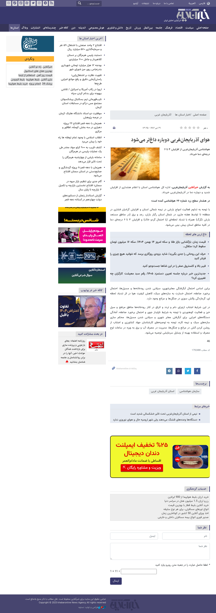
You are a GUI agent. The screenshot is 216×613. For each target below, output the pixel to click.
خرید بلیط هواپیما (18, 84)
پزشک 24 (47, 84)
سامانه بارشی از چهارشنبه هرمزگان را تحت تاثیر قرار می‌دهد (82, 159)
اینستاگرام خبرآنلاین (39, 3)
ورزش (137, 28)
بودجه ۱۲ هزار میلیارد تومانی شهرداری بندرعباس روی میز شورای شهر (81, 67)
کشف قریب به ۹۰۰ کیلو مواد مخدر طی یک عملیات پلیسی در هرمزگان (80, 149)
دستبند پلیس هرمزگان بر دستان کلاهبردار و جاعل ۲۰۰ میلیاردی (84, 57)
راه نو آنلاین (35, 67)
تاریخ (128, 28)
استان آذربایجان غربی (162, 391)
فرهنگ (168, 28)
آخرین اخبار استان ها (91, 38)
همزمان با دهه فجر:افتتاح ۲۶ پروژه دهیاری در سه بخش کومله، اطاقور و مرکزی (82, 127)
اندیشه (82, 28)
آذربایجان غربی (163, 115)
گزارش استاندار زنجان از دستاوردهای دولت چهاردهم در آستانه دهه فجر (82, 198)
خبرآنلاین (186, 15)
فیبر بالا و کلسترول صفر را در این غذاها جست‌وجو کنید (174, 266)
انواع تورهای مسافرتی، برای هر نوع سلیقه (186, 509)
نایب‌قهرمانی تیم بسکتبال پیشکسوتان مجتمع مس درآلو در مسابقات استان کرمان (81, 103)
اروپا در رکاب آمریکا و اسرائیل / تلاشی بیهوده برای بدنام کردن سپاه (81, 91)
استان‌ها (14, 28)
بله (15, 3)
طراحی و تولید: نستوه (92, 607)
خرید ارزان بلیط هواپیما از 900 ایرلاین (188, 497)
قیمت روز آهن (44, 75)
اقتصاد (178, 28)
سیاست (189, 28)
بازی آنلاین (46, 80)
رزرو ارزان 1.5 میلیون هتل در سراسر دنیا (187, 501)
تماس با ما (169, 3)
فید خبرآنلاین (51, 3)
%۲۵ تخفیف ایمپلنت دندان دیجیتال (142, 449)
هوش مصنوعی (96, 28)
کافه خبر (63, 28)
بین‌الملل (148, 28)
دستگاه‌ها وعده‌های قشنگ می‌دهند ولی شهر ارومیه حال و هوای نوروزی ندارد (155, 420)
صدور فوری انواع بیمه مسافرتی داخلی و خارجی (183, 517)
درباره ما (156, 3)
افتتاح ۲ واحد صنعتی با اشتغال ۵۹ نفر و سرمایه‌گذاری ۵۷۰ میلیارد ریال (80, 47)
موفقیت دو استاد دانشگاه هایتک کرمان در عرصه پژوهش (80, 115)
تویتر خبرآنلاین (33, 3)
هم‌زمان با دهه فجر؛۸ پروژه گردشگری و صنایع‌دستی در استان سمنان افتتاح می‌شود (80, 171)
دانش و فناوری (115, 28)
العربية (192, 3)
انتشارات (35, 28)
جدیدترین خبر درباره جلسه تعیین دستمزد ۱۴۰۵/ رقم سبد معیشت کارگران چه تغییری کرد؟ (158, 276)
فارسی (202, 3)
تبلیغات (145, 3)
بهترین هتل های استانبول (38, 71)
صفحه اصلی (202, 28)
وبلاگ (25, 28)
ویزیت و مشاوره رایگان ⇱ (142, 468)
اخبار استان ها (182, 115)
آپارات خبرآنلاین (27, 3)
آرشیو (135, 3)
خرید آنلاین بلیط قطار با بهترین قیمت (188, 505)
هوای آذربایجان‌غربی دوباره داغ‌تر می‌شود (170, 140)
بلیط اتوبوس (18, 80)
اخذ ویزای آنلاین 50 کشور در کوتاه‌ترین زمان (185, 513)
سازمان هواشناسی (189, 391)
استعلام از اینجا (26, 75)
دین (73, 28)
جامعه (159, 28)
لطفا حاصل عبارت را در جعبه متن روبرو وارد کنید (182, 565)
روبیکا (9, 3)
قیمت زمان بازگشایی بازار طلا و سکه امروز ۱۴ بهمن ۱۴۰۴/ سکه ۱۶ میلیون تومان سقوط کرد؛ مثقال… (158, 244)
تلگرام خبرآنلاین (45, 3)
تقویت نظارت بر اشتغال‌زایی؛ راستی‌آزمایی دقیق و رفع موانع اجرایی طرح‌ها (81, 79)
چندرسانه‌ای (49, 28)
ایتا (21, 3)
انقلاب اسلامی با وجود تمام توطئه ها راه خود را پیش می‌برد (80, 140)
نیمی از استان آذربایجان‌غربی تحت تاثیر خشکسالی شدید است (163, 414)
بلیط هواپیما (32, 80)
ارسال (116, 581)
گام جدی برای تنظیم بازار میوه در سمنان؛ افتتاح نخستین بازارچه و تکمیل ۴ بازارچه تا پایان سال (80, 185)
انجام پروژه (35, 84)
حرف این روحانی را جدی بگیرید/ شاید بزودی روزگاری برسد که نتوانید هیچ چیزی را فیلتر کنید (158, 256)
